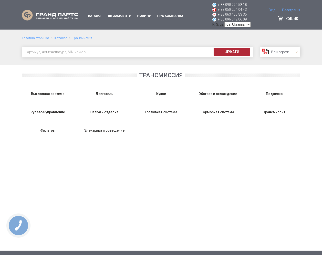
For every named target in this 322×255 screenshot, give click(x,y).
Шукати (232, 52)
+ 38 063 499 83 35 (232, 14)
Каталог (95, 16)
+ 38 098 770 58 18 (232, 5)
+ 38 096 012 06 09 (232, 19)
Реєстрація (291, 10)
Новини (144, 16)
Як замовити (119, 16)
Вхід (272, 10)
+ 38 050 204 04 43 (232, 9)
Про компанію (170, 16)
